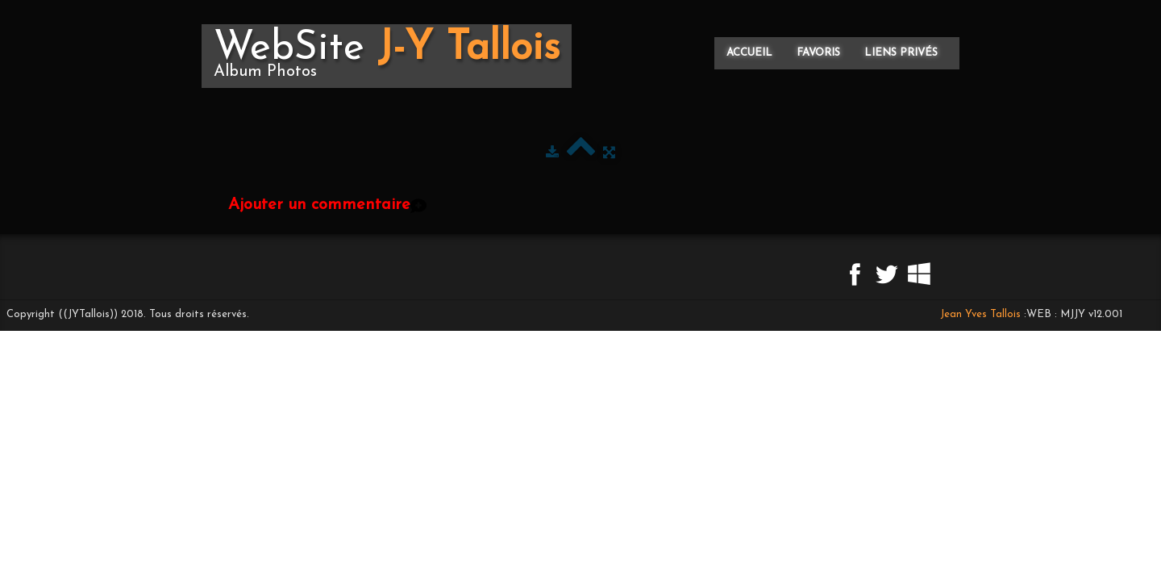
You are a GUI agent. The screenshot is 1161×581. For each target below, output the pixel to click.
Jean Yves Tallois (980, 314)
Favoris (818, 53)
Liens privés (901, 53)
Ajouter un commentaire (319, 205)
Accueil (749, 53)
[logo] (387, 56)
